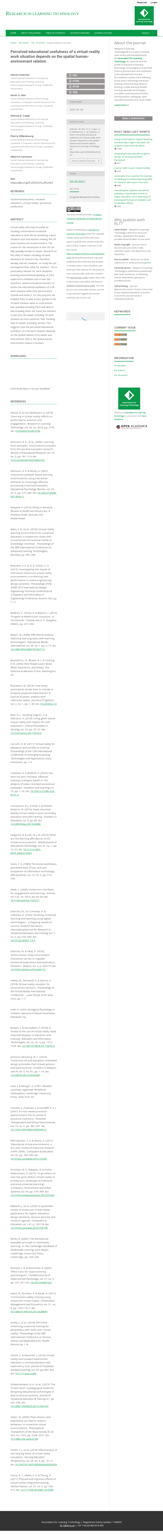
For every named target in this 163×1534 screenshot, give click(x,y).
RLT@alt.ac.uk (67, 1525)
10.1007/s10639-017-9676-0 (38, 1045)
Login (154, 2)
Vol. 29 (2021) (38, 43)
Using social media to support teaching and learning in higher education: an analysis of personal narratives (133, 142)
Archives (24, 43)
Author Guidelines (80, 32)
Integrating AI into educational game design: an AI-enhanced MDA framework (132, 156)
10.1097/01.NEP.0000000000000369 (36, 1464)
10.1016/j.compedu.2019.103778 (29, 1227)
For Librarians (121, 375)
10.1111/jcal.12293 (25, 1373)
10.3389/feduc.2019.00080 (26, 824)
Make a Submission (133, 118)
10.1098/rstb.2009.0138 (24, 1438)
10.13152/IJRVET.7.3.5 (23, 940)
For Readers (120, 365)
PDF (74, 75)
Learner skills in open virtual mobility (132, 167)
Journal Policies (103, 32)
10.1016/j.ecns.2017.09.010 (26, 733)
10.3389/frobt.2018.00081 (25, 1075)
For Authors (119, 370)
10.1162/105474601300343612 (28, 1129)
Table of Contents (55, 32)
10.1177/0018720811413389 (37, 1489)
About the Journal (31, 32)
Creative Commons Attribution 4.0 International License (84, 218)
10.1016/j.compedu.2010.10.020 (29, 1158)
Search (145, 33)
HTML (75, 81)
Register (142, 2)
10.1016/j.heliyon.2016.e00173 (28, 969)
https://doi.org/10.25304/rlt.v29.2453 (32, 182)
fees (148, 262)
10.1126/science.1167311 (25, 900)
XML (75, 92)
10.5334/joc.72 (48, 703)
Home (13, 32)
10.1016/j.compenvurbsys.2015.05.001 (33, 1195)
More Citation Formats (83, 160)
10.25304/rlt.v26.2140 (27, 430)
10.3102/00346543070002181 (28, 460)
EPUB (75, 86)
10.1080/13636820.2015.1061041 (30, 1406)
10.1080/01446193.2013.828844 (29, 1311)
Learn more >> (121, 105)
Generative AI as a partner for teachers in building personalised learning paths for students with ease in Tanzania (133, 179)
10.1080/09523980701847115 (28, 649)
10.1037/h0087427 (41, 1282)
